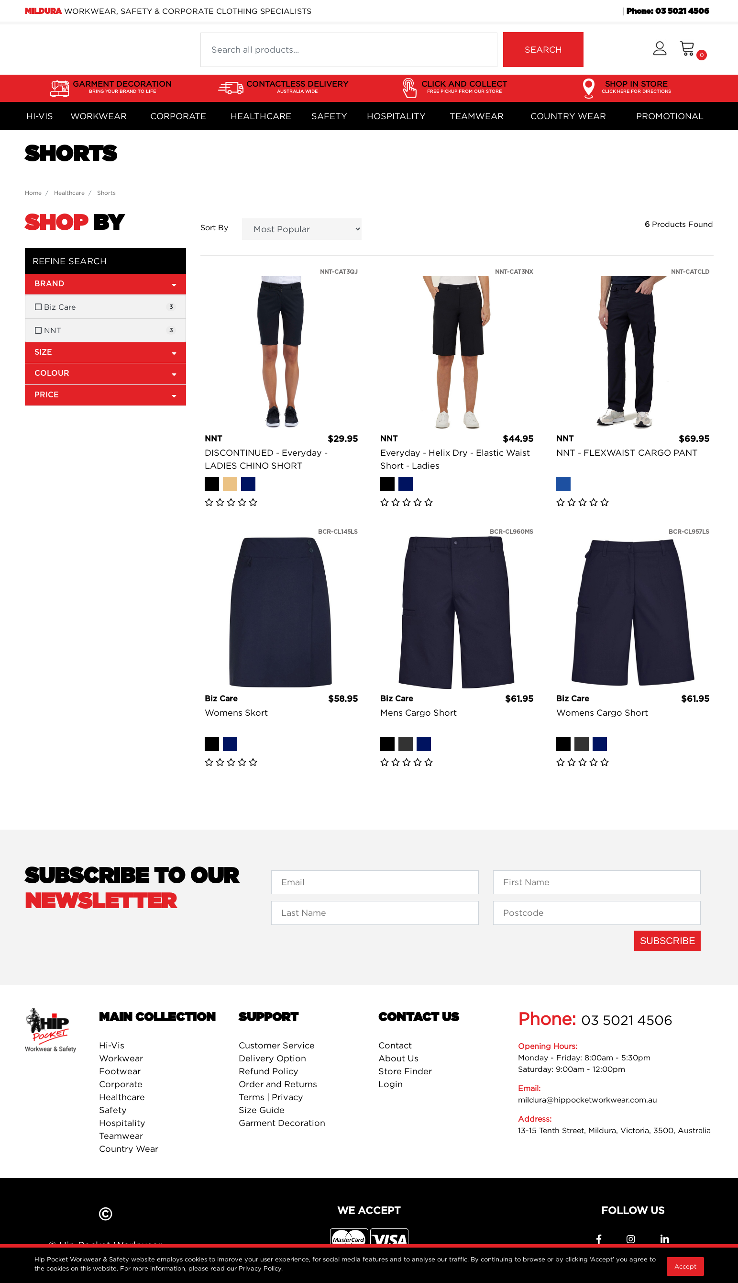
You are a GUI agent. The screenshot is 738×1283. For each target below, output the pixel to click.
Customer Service (277, 1045)
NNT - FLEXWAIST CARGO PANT (627, 452)
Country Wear (568, 116)
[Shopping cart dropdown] (693, 49)
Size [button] (105, 352)
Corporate (178, 116)
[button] (659, 49)
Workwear (98, 116)
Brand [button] (105, 284)
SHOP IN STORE (636, 87)
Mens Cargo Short (418, 712)
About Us (398, 1058)
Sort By (214, 227)
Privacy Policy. (261, 1268)
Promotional (670, 116)
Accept (685, 1266)
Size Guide (262, 1109)
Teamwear (477, 116)
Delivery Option (272, 1058)
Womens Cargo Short (602, 712)
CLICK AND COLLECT (464, 87)
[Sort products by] (302, 229)
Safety (329, 116)
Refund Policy (268, 1071)
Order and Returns (278, 1084)
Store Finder (405, 1071)
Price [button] (105, 395)
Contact (395, 1045)
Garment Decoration (282, 1122)
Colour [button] (105, 373)
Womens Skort (236, 712)
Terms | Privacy (271, 1097)
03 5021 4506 (626, 1020)
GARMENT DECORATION (122, 87)
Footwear (120, 1071)
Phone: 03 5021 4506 (668, 11)
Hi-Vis (39, 116)
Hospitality (396, 116)
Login (390, 1084)
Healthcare (261, 116)
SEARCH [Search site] (543, 49)
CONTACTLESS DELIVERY (297, 87)
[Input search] (348, 50)
